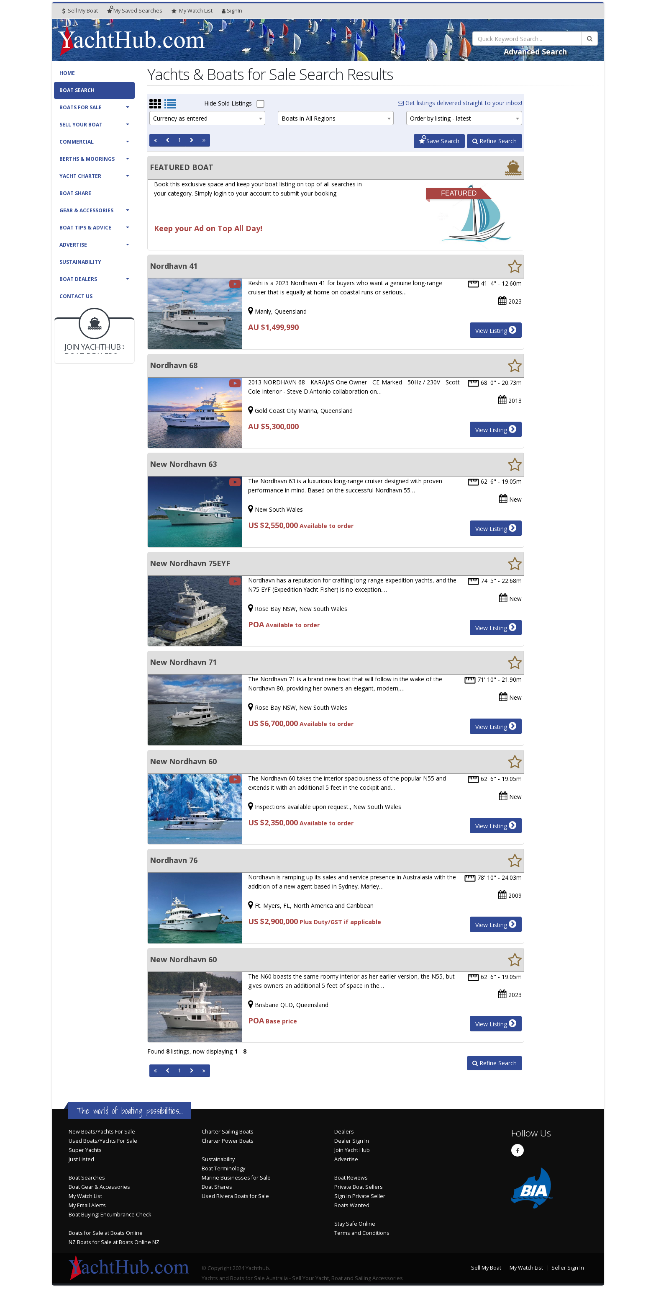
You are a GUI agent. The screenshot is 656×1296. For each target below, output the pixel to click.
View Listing (495, 330)
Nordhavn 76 (173, 860)
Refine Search (494, 141)
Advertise (73, 244)
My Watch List (85, 1196)
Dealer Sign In (351, 1140)
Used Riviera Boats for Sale (235, 1196)
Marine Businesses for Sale (236, 1177)
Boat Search (77, 90)
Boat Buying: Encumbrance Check (110, 1214)
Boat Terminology (223, 1168)
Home (67, 73)
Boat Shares (217, 1186)
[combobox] (207, 118)
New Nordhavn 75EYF (190, 563)
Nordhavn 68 (173, 365)
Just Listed (81, 1159)
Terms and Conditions (362, 1233)
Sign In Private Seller (359, 1196)
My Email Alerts (87, 1205)
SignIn (232, 10)
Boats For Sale (80, 107)
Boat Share (75, 193)
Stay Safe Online (354, 1223)
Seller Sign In (567, 1267)
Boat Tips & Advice (85, 227)
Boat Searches (87, 1177)
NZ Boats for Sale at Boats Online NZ (114, 1242)
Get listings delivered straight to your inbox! (460, 103)
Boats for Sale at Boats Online (106, 1233)
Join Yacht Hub (352, 1150)
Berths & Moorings (87, 158)
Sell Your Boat (80, 124)
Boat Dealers (78, 279)
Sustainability (80, 261)
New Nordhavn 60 (183, 761)
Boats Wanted (351, 1205)
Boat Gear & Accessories (99, 1186)
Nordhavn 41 (173, 266)
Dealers (344, 1131)
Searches (134, 10)
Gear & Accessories (86, 210)
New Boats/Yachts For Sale (102, 1131)
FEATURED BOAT (181, 167)
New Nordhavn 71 (183, 662)
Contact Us (75, 296)
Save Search (439, 141)
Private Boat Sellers (358, 1186)
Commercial (76, 141)
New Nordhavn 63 (183, 464)
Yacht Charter (80, 176)
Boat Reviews (351, 1177)
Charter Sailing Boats (228, 1131)
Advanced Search (535, 51)
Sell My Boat (80, 10)
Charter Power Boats (228, 1140)
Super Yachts (85, 1150)
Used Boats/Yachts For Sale (103, 1140)
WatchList (192, 11)
